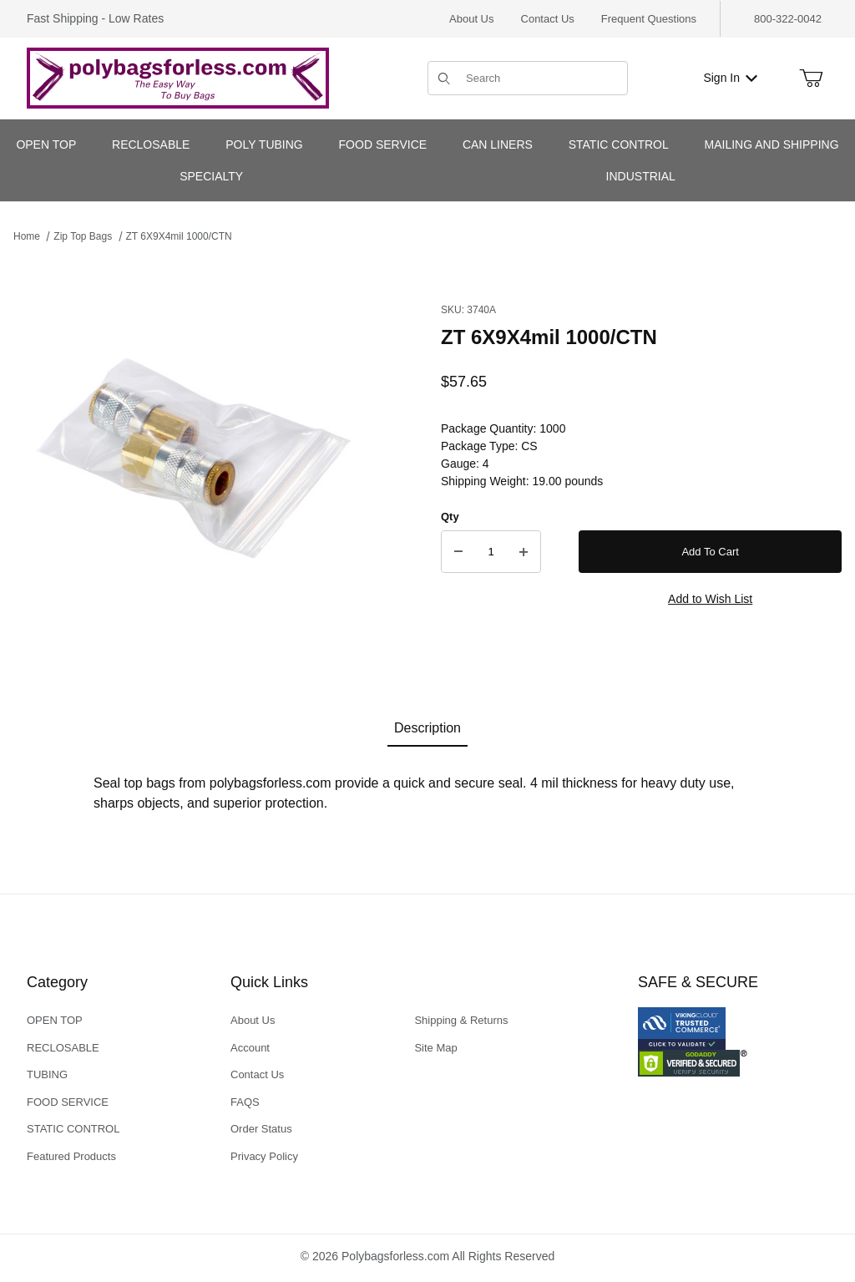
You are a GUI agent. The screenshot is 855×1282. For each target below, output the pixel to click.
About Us (471, 19)
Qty (450, 516)
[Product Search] (541, 78)
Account (250, 1047)
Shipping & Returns (461, 1020)
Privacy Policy (264, 1156)
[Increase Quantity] (523, 552)
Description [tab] (427, 728)
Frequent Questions (648, 19)
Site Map (435, 1047)
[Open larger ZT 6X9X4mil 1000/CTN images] (197, 464)
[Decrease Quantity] (458, 552)
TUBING (47, 1074)
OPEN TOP (55, 1020)
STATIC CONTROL (73, 1128)
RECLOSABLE (63, 1047)
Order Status (261, 1128)
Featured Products (71, 1156)
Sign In (730, 77)
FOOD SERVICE (68, 1102)
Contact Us (547, 19)
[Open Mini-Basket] (810, 78)
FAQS (245, 1102)
